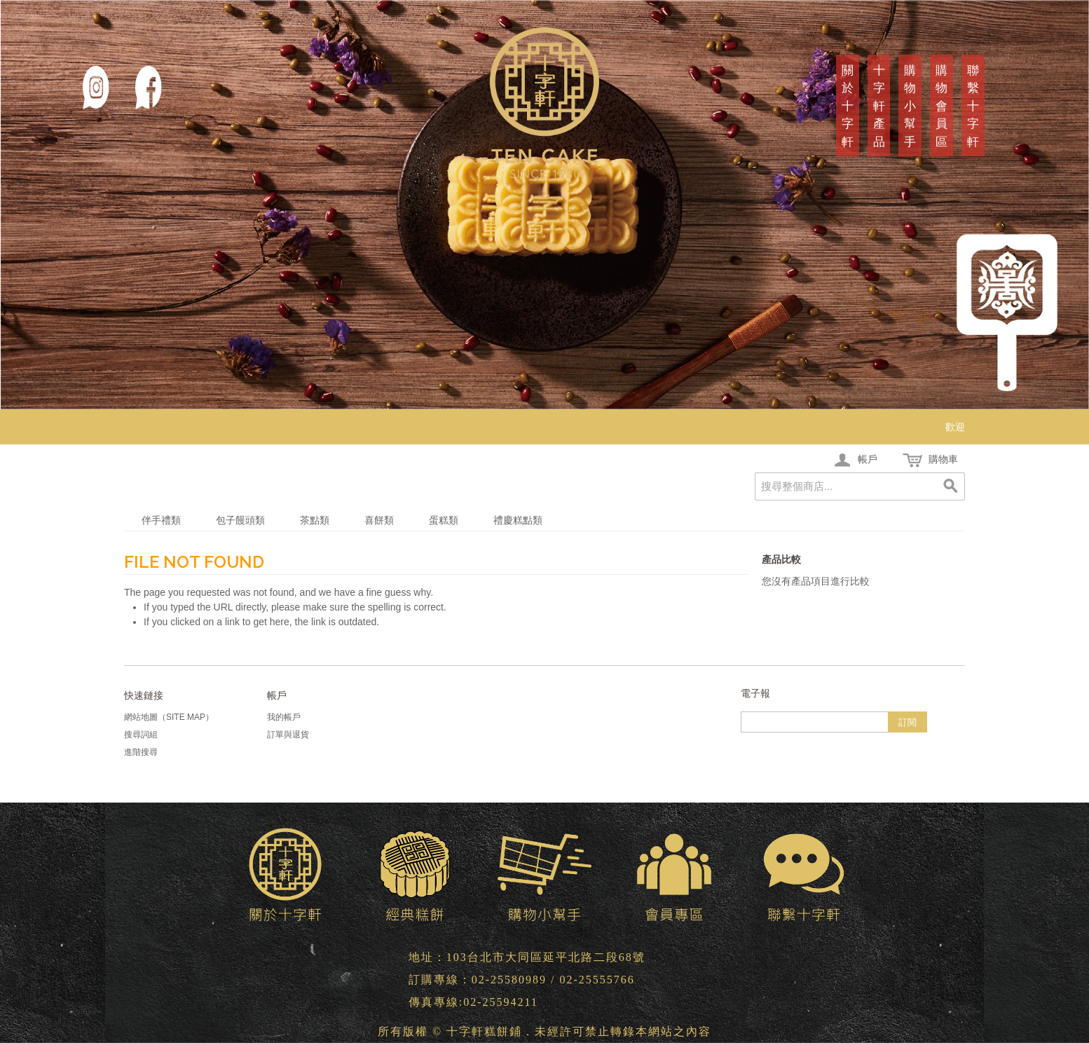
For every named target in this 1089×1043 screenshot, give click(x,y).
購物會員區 (941, 106)
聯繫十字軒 (973, 106)
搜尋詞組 (141, 734)
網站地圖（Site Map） (169, 717)
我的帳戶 (284, 717)
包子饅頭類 (240, 520)
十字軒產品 (879, 106)
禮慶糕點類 (517, 520)
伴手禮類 (161, 520)
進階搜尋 (141, 752)
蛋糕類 (443, 520)
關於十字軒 (848, 106)
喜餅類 (379, 520)
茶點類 (314, 520)
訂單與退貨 (288, 734)
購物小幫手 (910, 106)
